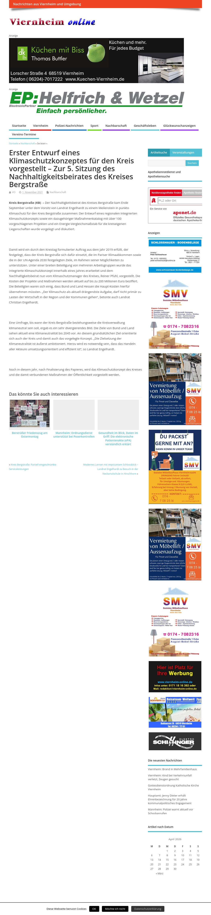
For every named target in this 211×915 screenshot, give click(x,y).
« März (159, 873)
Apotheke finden (192, 192)
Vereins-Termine (24, 134)
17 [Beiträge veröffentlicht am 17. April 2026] (182, 859)
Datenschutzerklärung (147, 909)
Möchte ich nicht (115, 909)
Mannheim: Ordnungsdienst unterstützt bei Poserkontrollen (73, 435)
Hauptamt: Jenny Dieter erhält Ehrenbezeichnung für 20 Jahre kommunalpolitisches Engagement (170, 799)
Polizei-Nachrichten (69, 126)
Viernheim (40, 126)
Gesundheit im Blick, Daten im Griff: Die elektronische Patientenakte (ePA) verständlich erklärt (118, 438)
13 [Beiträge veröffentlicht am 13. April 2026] (152, 859)
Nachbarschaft (116, 126)
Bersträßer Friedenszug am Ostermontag (29, 435)
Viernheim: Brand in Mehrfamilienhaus (172, 769)
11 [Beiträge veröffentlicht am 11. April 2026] (190, 855)
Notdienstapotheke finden (166, 192)
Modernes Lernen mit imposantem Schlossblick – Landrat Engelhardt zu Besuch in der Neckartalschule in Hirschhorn (110, 469)
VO (13, 192)
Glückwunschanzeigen (179, 126)
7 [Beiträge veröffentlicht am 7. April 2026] (159, 855)
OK (94, 909)
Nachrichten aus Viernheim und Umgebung (47, 4)
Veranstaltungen (183, 152)
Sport (94, 126)
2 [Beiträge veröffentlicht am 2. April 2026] (175, 851)
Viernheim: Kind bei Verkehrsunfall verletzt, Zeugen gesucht (170, 777)
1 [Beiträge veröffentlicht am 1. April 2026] (167, 851)
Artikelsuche (159, 152)
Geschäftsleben (145, 126)
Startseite (19, 126)
